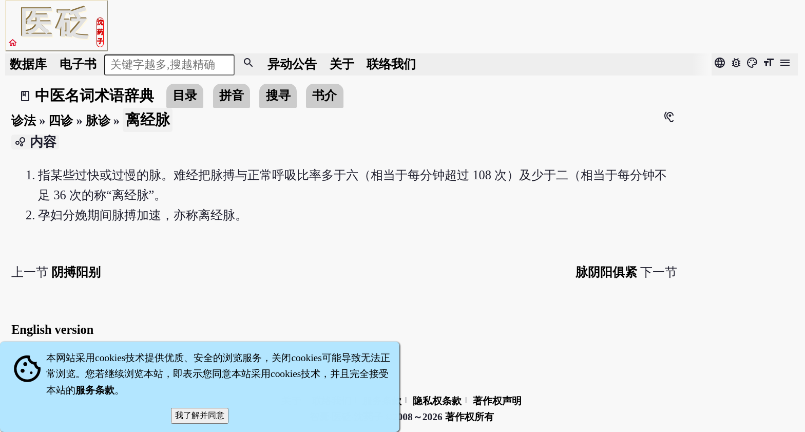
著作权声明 (497, 401)
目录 (184, 95)
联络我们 (391, 64)
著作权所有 (469, 416)
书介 (324, 95)
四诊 (60, 120)
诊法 (23, 120)
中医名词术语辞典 (94, 95)
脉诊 (98, 120)
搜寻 (278, 95)
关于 (342, 64)
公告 (292, 64)
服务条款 (94, 390)
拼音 (231, 95)
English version (52, 329)
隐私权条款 (437, 401)
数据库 (28, 64)
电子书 (78, 64)
